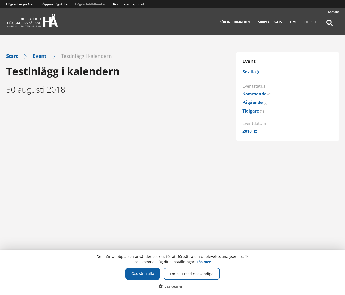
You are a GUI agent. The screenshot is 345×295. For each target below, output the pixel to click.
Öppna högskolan (55, 4)
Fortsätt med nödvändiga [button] (191, 273)
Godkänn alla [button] (142, 273)
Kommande (256, 94)
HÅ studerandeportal (128, 4)
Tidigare (253, 111)
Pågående (254, 102)
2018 (247, 131)
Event (39, 55)
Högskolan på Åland (21, 4)
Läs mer (204, 261)
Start (12, 55)
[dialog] (172, 272)
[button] (172, 286)
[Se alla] (250, 71)
